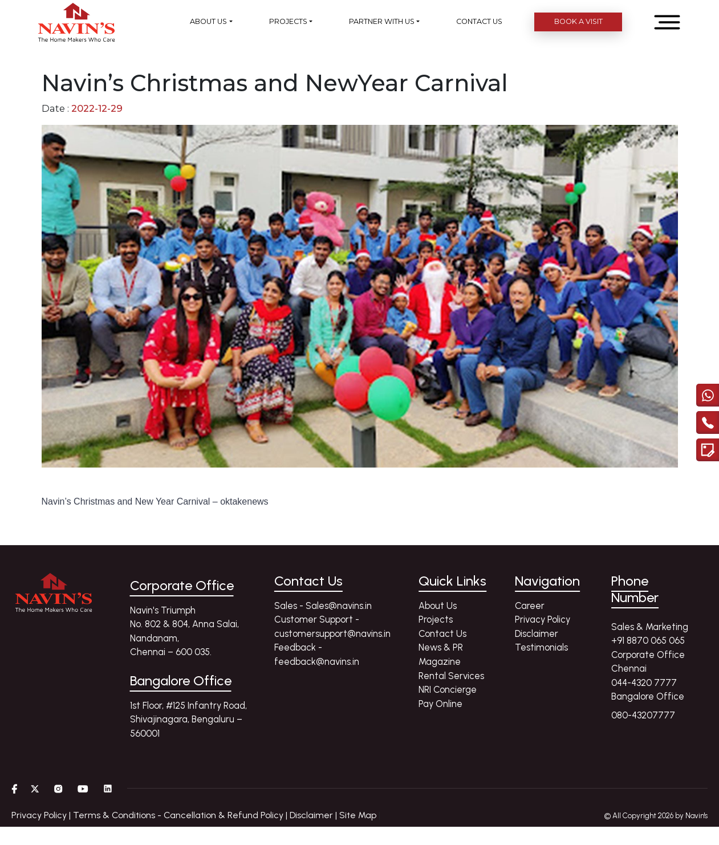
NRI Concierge (448, 689)
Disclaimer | (314, 815)
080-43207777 (643, 715)
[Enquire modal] (707, 444)
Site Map (357, 815)
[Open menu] (667, 22)
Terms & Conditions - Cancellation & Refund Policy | (181, 815)
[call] (707, 416)
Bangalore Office (647, 696)
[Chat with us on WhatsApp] (707, 389)
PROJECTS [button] (288, 21)
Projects (436, 619)
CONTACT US (479, 21)
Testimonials (541, 647)
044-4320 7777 (644, 682)
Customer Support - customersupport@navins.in (332, 626)
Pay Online (440, 703)
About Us (438, 605)
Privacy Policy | (42, 815)
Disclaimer (536, 633)
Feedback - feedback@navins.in (316, 654)
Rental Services (451, 675)
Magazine (440, 661)
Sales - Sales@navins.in (323, 605)
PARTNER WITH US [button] (382, 21)
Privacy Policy (542, 619)
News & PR (441, 647)
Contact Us (442, 633)
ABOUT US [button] (208, 21)
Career (530, 605)
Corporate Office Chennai (648, 662)
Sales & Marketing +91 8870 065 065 (649, 634)
